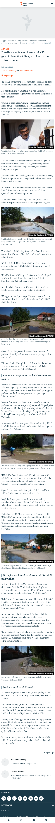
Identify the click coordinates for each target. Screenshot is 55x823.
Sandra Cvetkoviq (8, 71)
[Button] (7, 76)
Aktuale (5, 49)
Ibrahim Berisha (26, 71)
